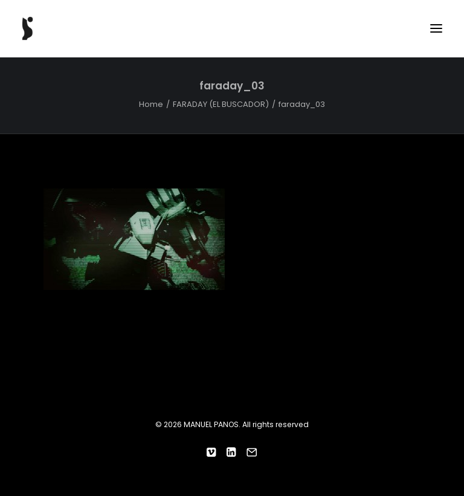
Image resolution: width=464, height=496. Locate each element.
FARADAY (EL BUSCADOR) (221, 104)
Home (151, 104)
